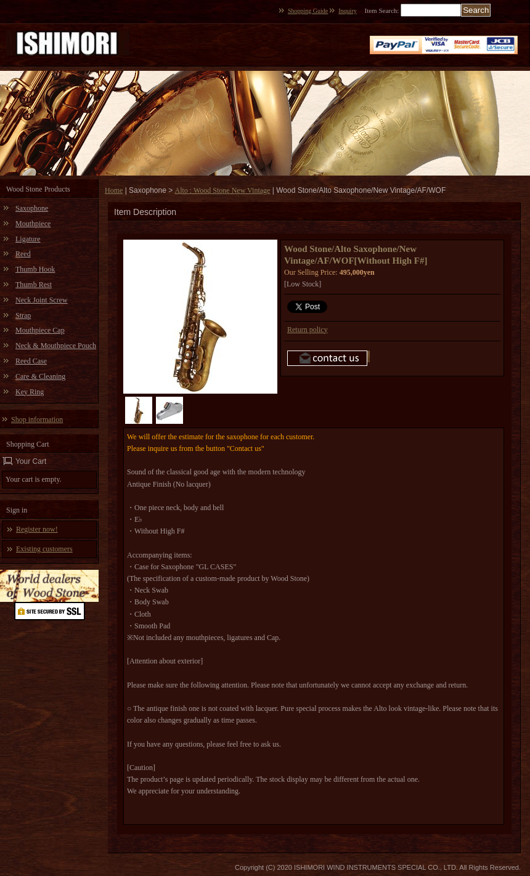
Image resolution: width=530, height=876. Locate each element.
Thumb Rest (33, 284)
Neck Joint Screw (41, 300)
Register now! (37, 529)
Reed (23, 253)
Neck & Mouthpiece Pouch (55, 345)
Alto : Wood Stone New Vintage (223, 190)
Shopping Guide (308, 10)
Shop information (37, 419)
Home (114, 190)
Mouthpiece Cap (40, 330)
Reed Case (31, 361)
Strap (23, 315)
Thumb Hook (35, 269)
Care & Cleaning (40, 376)
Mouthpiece (33, 223)
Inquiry (347, 10)
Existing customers (44, 549)
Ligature (28, 239)
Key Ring (29, 391)
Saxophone (31, 208)
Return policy (307, 329)
